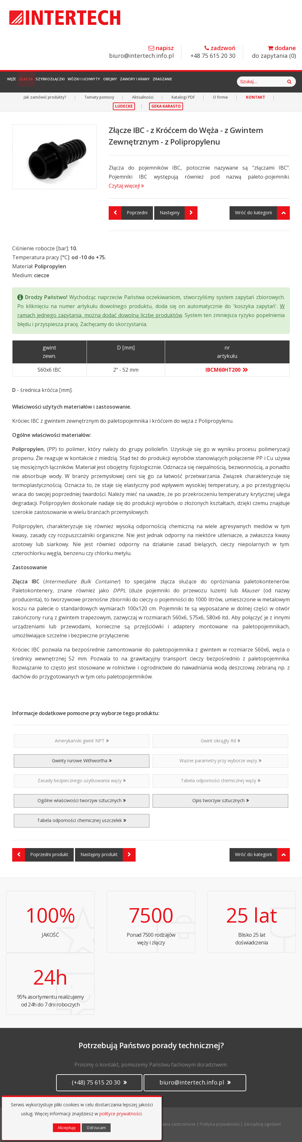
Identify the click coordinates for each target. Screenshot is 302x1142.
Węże (16, 81)
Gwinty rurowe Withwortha (82, 760)
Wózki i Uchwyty (112, 81)
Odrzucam (96, 1127)
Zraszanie (214, 81)
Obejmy (146, 81)
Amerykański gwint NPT (82, 741)
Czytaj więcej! (126, 185)
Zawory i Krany (179, 81)
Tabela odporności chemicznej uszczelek (81, 820)
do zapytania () (274, 52)
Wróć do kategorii (262, 213)
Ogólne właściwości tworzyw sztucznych (82, 800)
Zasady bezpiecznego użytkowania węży (82, 780)
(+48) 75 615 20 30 (99, 1082)
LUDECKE (124, 106)
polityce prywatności (120, 1114)
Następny (178, 213)
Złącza (38, 81)
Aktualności (143, 97)
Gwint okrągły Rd (220, 741)
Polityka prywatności (219, 1124)
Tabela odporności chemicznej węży (220, 780)
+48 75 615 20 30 (212, 52)
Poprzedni (128, 213)
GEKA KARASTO (166, 106)
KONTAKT (255, 97)
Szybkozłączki (70, 81)
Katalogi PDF (183, 97)
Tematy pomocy (99, 97)
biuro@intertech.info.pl (141, 52)
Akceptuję (67, 1127)
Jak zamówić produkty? (45, 97)
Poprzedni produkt (40, 855)
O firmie (220, 97)
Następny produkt (108, 855)
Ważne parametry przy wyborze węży (220, 760)
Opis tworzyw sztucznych (220, 800)
